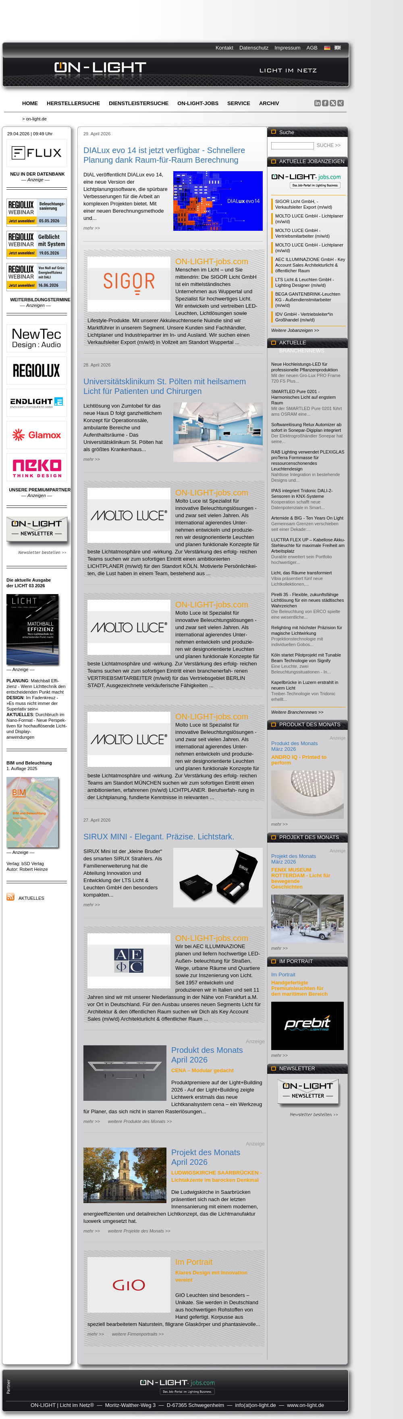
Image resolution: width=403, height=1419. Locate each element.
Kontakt (224, 48)
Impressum (287, 48)
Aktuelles (31, 898)
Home (30, 103)
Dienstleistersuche (138, 103)
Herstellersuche (73, 103)
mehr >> (91, 228)
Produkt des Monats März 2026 (294, 746)
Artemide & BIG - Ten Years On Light (307, 518)
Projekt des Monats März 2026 (293, 859)
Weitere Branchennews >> (297, 712)
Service (238, 103)
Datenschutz (253, 48)
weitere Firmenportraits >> (138, 1334)
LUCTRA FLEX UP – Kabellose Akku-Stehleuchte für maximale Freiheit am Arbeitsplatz (308, 545)
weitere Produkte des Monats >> (140, 1121)
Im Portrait (193, 1261)
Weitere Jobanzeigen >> (295, 330)
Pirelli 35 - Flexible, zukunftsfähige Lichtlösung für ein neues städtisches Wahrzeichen (307, 600)
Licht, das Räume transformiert (301, 572)
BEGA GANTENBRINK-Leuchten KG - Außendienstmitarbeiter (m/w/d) (307, 300)
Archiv (269, 103)
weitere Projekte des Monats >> (139, 1230)
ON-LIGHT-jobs (197, 103)
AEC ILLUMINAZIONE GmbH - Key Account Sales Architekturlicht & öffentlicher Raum (310, 265)
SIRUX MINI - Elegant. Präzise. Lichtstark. (159, 836)
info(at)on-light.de (255, 1405)
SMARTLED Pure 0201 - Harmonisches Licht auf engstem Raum (303, 397)
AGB (312, 48)
